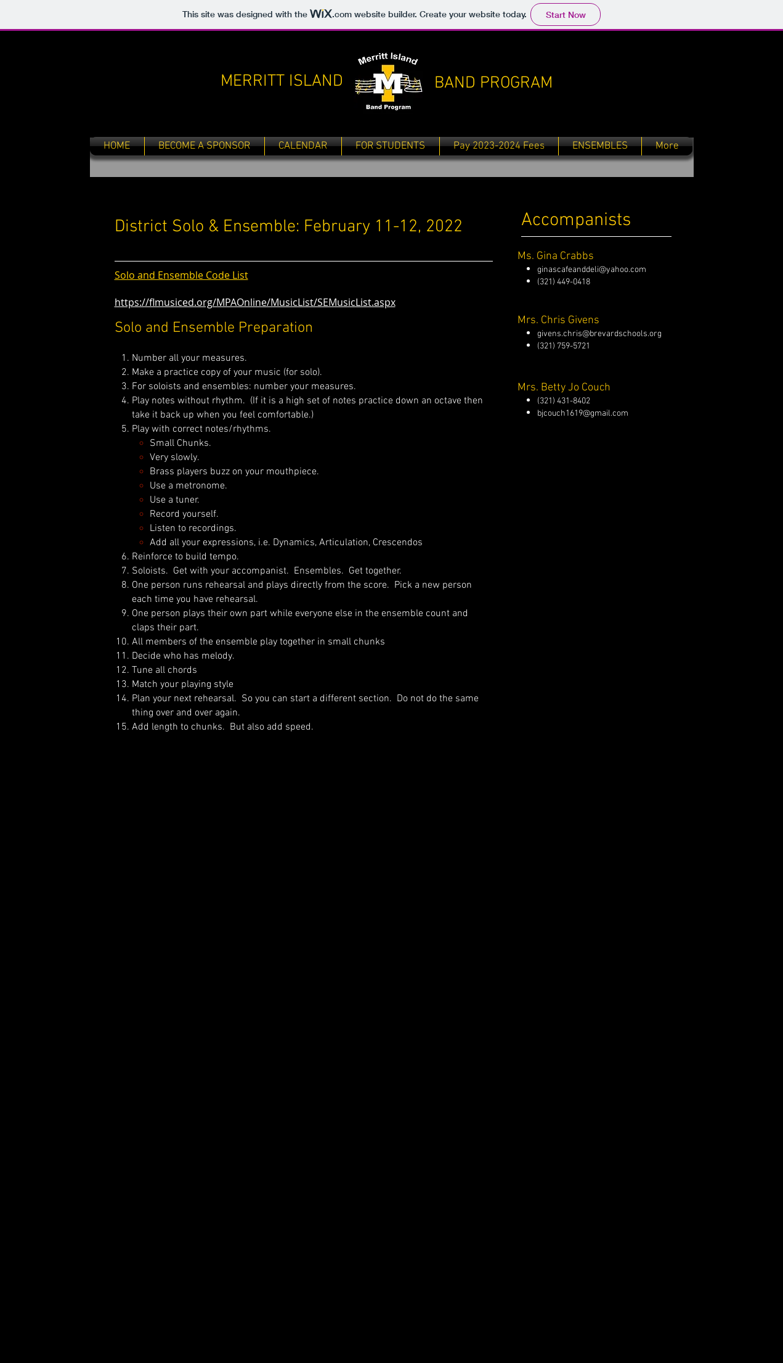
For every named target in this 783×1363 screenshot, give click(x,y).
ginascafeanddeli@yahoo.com (591, 270)
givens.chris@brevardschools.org (599, 334)
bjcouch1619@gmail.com (582, 413)
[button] (390, 146)
